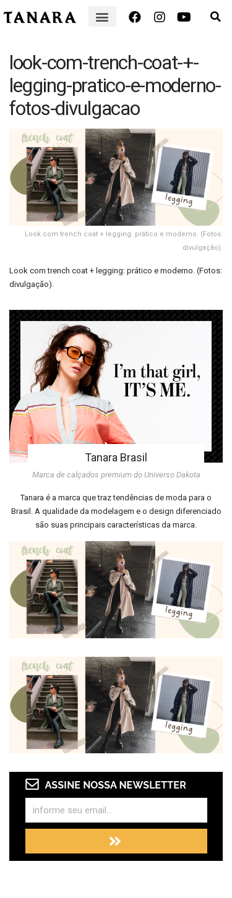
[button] (102, 16)
